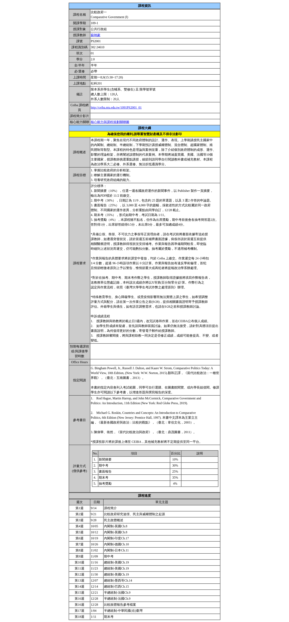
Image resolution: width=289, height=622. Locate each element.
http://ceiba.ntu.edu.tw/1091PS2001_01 (116, 107)
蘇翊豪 (95, 35)
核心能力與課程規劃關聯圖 (110, 122)
